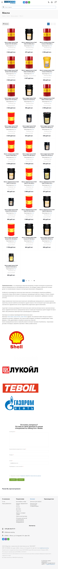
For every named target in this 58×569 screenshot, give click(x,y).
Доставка (18, 509)
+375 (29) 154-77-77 (9, 529)
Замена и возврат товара (20, 513)
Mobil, (11, 316)
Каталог (32, 499)
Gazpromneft (17, 316)
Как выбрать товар (21, 501)
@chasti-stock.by (10, 532)
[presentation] (20, 470)
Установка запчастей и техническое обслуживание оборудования (21, 520)
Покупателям (20, 499)
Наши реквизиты (6, 503)
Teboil (25, 316)
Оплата (18, 507)
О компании (6, 499)
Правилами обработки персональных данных (30, 475)
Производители (49, 499)
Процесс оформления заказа (21, 504)
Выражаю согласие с (26, 475)
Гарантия (18, 511)
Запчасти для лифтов (35, 501)
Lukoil (21, 316)
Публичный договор (21, 516)
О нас (3, 501)
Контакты (32, 525)
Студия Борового (50, 564)
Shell (15, 45)
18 (34, 280)
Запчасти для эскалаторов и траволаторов (34, 505)
